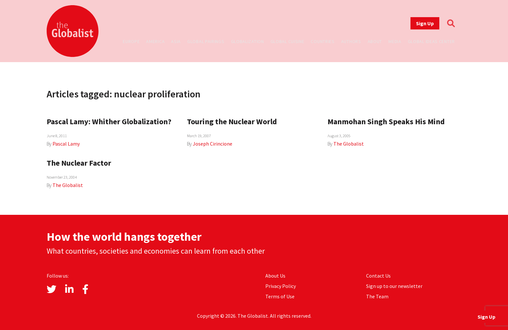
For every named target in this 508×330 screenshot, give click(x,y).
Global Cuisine (288, 41)
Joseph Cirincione (212, 143)
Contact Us (378, 275)
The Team (377, 296)
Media (394, 41)
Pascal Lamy (66, 143)
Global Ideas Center (431, 41)
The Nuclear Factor (79, 163)
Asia (176, 41)
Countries (322, 41)
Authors (351, 41)
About (375, 41)
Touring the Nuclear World (232, 121)
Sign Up (425, 23)
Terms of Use (279, 296)
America (155, 41)
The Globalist (348, 143)
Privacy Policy (280, 286)
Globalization (247, 41)
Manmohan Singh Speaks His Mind (386, 121)
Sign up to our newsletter (394, 286)
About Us (275, 275)
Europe (131, 41)
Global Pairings (206, 41)
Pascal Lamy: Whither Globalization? (109, 121)
